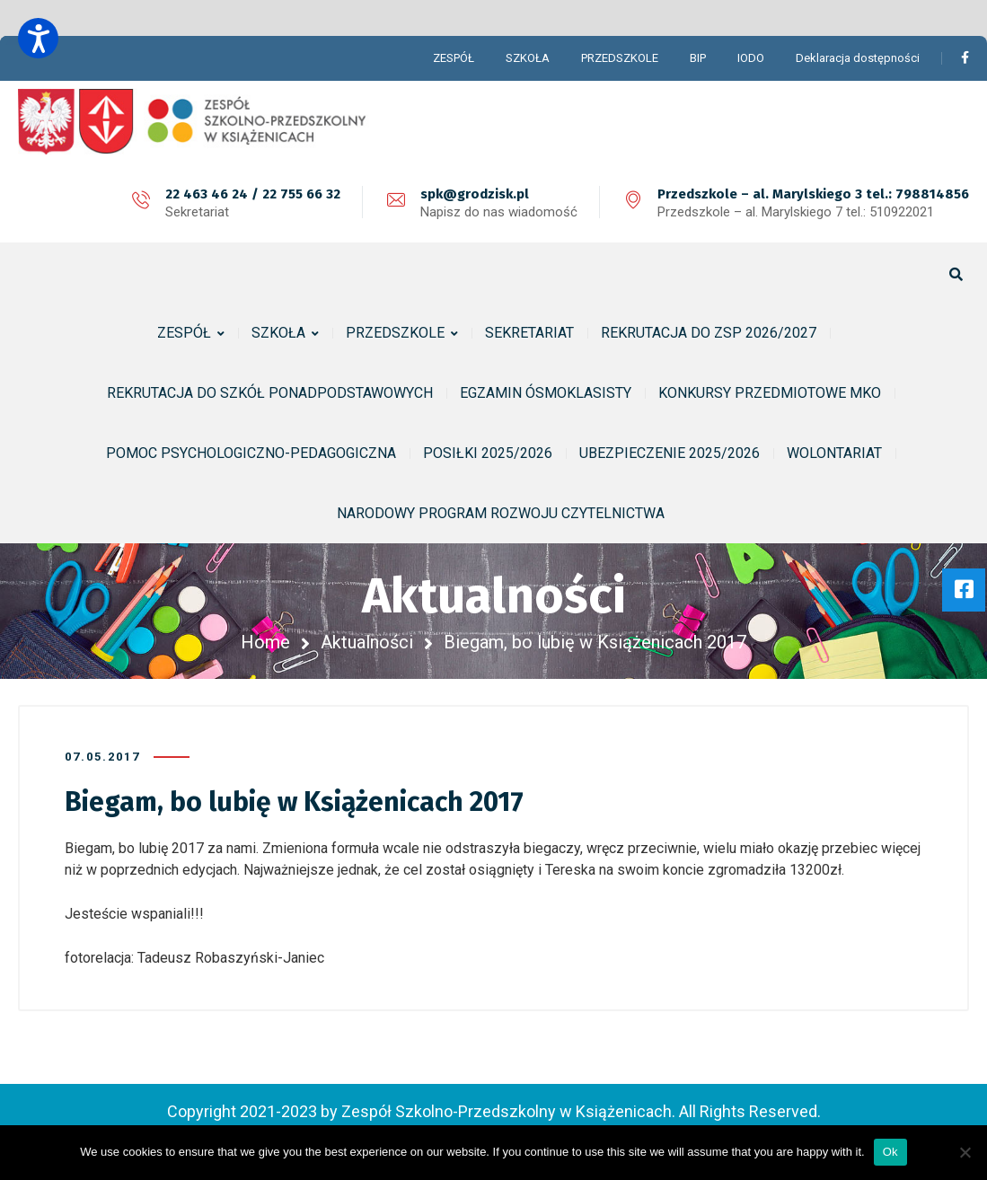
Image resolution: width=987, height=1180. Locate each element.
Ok (890, 1151)
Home (265, 642)
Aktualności (367, 642)
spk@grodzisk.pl (474, 194)
